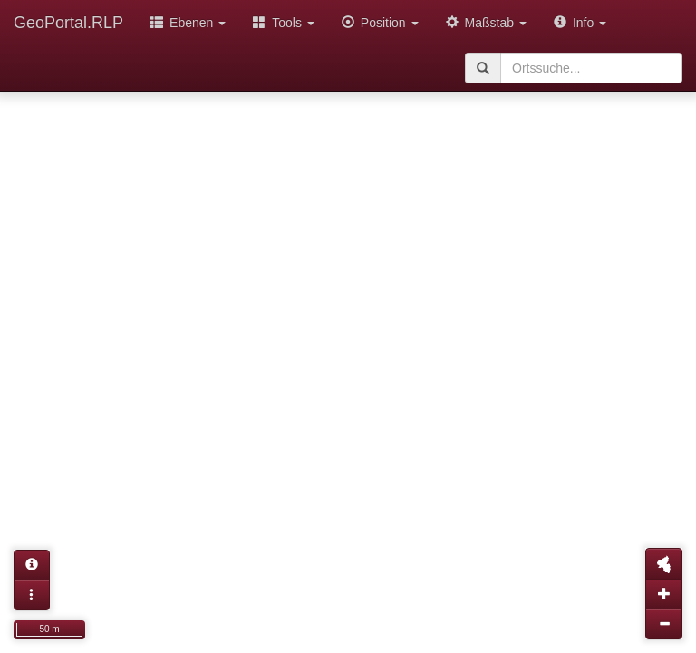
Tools (283, 22)
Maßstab (486, 22)
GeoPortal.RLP (68, 23)
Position (380, 22)
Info (580, 22)
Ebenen (188, 22)
